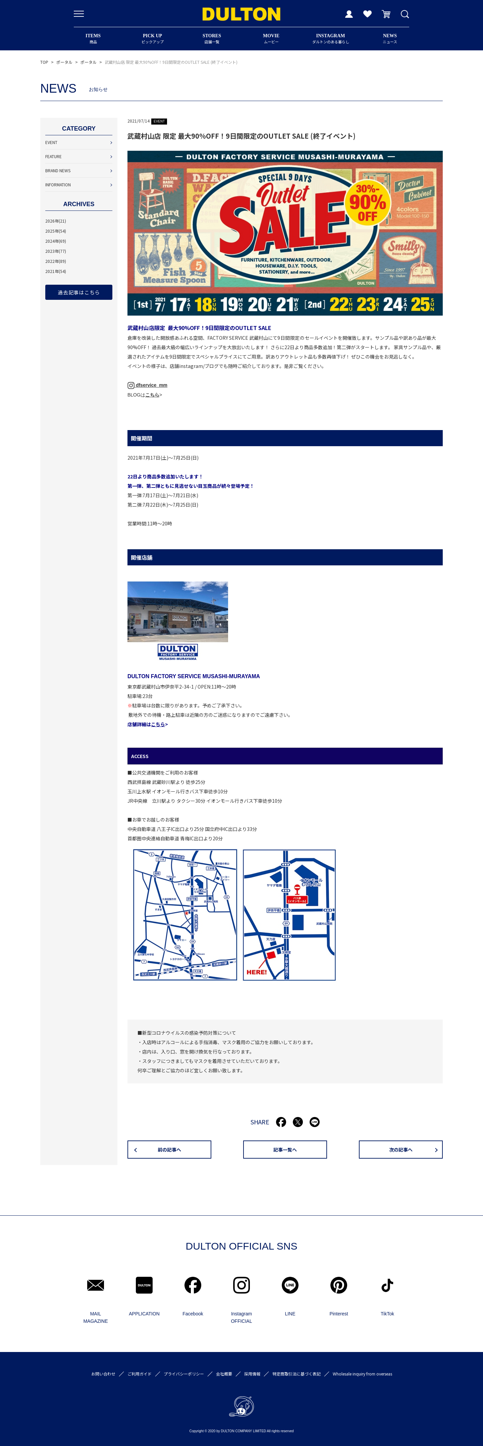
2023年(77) (55, 251)
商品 (93, 38)
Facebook (192, 1313)
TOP (44, 62)
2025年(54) (55, 231)
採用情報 (252, 1374)
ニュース (390, 38)
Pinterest (338, 1313)
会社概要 (224, 1374)
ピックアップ (152, 38)
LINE (290, 1313)
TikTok (387, 1313)
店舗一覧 (212, 38)
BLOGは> (144, 395)
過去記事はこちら (79, 292)
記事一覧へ (285, 1149)
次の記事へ (401, 1149)
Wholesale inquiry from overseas (362, 1374)
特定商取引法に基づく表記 (296, 1374)
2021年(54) (55, 271)
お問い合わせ (103, 1374)
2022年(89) (55, 261)
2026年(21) (55, 221)
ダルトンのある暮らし (330, 38)
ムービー (271, 38)
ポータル (64, 62)
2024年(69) (55, 241)
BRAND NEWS (57, 170)
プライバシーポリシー (184, 1374)
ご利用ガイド (139, 1374)
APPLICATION (144, 1313)
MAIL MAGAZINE (95, 1317)
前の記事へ (169, 1149)
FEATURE (53, 156)
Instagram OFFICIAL (241, 1317)
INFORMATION (58, 184)
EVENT (51, 142)
